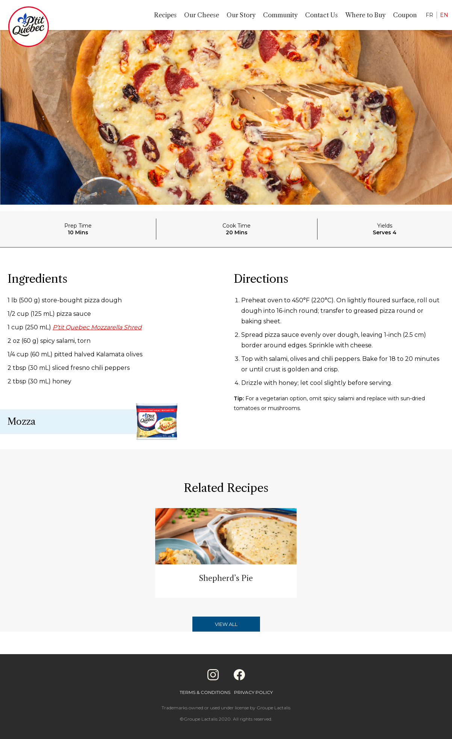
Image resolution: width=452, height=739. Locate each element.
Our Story (241, 15)
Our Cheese (201, 15)
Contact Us (321, 15)
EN (444, 15)
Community (280, 15)
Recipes (165, 15)
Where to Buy (365, 15)
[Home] (28, 28)
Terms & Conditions (205, 692)
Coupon (405, 15)
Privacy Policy (253, 692)
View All (226, 624)
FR (429, 15)
